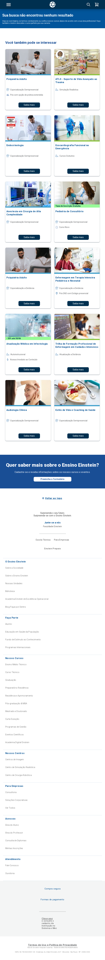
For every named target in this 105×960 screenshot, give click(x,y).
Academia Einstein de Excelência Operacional (27, 599)
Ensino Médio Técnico (16, 664)
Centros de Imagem (14, 759)
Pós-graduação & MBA (16, 703)
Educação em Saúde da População (22, 632)
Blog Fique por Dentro (15, 607)
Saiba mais (29, 104)
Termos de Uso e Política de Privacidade (52, 945)
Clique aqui (47, 918)
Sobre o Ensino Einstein (16, 576)
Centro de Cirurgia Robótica (18, 775)
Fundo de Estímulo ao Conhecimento (23, 639)
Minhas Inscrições (14, 848)
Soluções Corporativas (16, 800)
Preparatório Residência (17, 688)
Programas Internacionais (18, 647)
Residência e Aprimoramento (19, 696)
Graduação (10, 680)
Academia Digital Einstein (17, 742)
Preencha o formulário (52, 479)
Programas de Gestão (16, 727)
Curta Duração (12, 719)
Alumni (8, 624)
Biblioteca (10, 591)
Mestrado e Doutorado (16, 711)
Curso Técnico (12, 672)
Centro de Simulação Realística (20, 767)
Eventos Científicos (14, 734)
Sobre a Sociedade (14, 568)
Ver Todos (10, 808)
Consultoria (11, 792)
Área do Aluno (12, 825)
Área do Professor (14, 833)
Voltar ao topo (53, 498)
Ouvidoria (10, 873)
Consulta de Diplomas (15, 840)
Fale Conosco (12, 865)
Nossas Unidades (13, 583)
